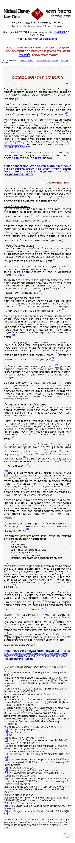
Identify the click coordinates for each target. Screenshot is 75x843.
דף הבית (64, 61)
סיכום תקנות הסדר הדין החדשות (23, 157)
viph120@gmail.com (45, 38)
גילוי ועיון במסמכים (27, 61)
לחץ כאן (23, 55)
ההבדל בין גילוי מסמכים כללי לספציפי (16, 146)
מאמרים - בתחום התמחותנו (47, 61)
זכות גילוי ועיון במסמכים (56, 141)
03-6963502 (60, 32)
